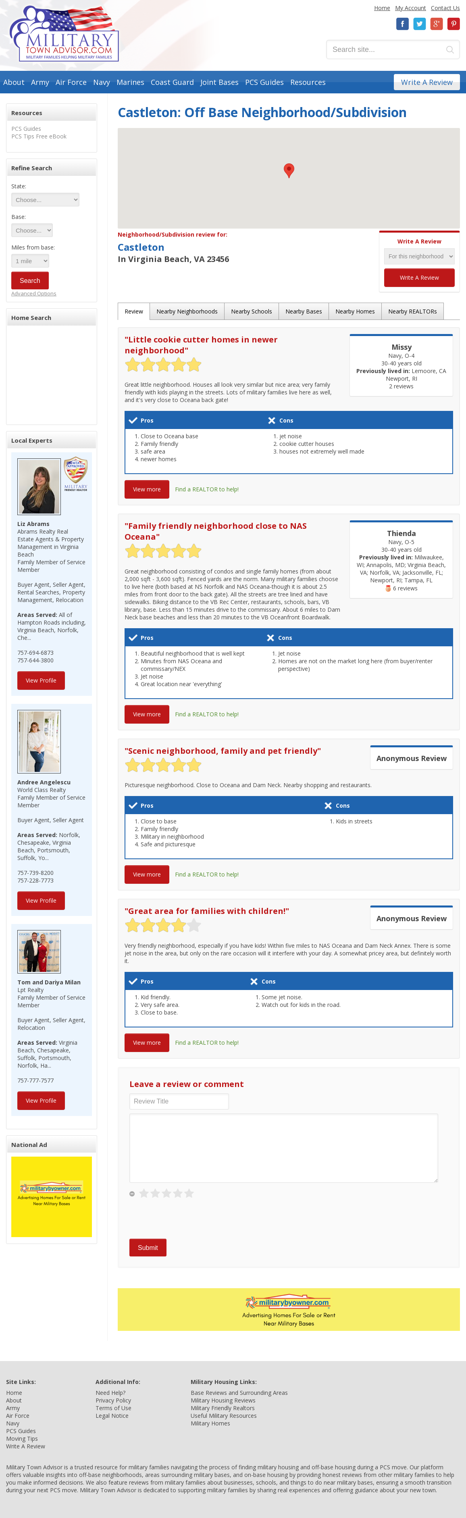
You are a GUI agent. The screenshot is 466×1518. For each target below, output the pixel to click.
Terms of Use (113, 1408)
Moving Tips (22, 1438)
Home (382, 8)
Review (134, 311)
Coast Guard (172, 82)
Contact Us (445, 8)
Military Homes (210, 1423)
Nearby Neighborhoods (187, 311)
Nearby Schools (251, 311)
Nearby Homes (355, 311)
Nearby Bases (303, 311)
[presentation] (190, 1219)
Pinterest (453, 24)
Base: (18, 217)
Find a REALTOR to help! (207, 489)
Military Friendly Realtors (223, 1408)
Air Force (71, 82)
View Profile (41, 680)
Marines (130, 82)
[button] (289, 170)
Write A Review (427, 82)
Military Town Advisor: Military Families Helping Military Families (64, 33)
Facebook (402, 24)
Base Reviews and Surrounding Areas (239, 1392)
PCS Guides (264, 82)
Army (40, 82)
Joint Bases (219, 82)
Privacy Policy (113, 1400)
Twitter (419, 24)
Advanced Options (33, 293)
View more (147, 489)
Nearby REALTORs (412, 311)
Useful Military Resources (224, 1415)
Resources (308, 82)
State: (18, 186)
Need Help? (110, 1392)
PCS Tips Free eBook (39, 136)
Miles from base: (33, 247)
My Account (410, 8)
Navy (101, 82)
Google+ (436, 24)
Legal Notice (112, 1415)
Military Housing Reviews (223, 1400)
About (14, 82)
